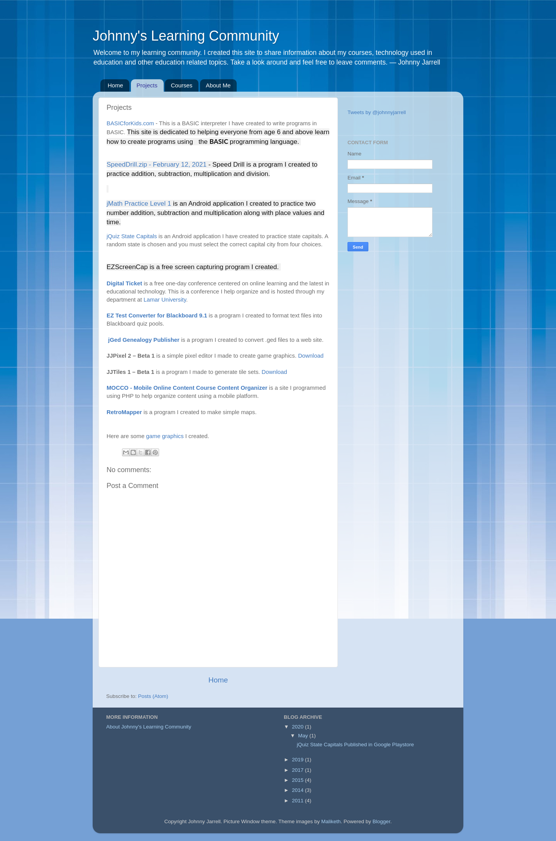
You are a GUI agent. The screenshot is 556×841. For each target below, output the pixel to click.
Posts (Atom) (153, 696)
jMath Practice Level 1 (139, 203)
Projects (147, 85)
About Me (218, 85)
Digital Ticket (124, 283)
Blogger (381, 821)
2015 (298, 780)
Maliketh (331, 821)
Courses (181, 85)
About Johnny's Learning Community (148, 727)
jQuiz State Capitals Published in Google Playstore (355, 744)
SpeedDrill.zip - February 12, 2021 (157, 164)
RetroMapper (124, 412)
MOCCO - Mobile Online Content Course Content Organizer (187, 388)
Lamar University (165, 300)
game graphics (164, 436)
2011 (298, 800)
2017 (298, 770)
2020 (298, 727)
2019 (298, 760)
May (303, 736)
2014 (298, 790)
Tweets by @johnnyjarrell (377, 112)
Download (311, 356)
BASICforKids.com (130, 123)
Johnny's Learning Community (186, 36)
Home (115, 85)
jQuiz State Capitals (132, 236)
